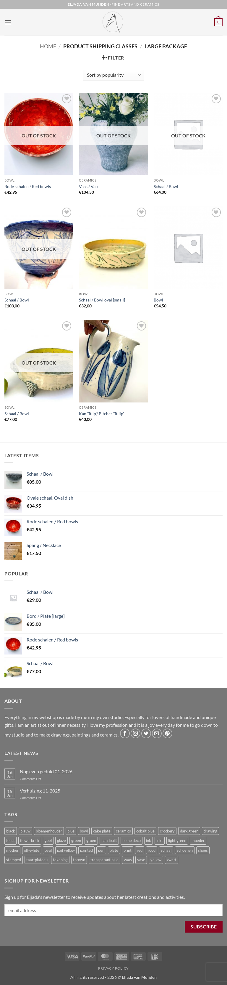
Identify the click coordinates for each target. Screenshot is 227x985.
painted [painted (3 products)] (86, 850)
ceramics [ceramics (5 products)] (123, 831)
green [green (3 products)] (76, 840)
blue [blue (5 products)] (70, 831)
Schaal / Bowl (166, 186)
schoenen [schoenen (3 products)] (185, 850)
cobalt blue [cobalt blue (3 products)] (145, 831)
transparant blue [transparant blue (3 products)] (104, 859)
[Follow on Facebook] (125, 733)
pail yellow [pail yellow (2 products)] (66, 850)
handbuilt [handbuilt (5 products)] (109, 840)
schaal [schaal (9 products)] (166, 850)
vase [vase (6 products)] (141, 859)
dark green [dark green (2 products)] (189, 831)
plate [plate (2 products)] (114, 850)
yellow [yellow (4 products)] (155, 859)
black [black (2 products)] (10, 831)
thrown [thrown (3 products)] (79, 859)
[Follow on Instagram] (135, 733)
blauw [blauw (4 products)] (25, 831)
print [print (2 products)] (128, 850)
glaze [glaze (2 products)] (61, 840)
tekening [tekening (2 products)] (60, 859)
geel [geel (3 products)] (48, 840)
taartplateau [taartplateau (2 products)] (37, 859)
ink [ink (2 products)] (148, 840)
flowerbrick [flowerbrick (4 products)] (29, 840)
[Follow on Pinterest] (167, 733)
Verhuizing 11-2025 (40, 790)
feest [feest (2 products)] (10, 840)
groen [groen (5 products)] (91, 840)
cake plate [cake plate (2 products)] (102, 831)
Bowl (158, 299)
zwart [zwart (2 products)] (171, 859)
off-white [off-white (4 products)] (31, 850)
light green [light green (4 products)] (177, 840)
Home (48, 46)
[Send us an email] (157, 733)
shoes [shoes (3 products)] (203, 850)
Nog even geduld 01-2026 (46, 771)
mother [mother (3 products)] (12, 850)
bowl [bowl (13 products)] (84, 831)
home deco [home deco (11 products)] (131, 840)
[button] (8, 22)
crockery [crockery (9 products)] (167, 831)
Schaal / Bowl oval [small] (102, 299)
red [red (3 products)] (139, 850)
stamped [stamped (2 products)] (13, 859)
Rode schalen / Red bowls (27, 186)
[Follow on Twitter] (146, 733)
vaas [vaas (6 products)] (128, 859)
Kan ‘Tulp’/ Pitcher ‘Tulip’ (101, 413)
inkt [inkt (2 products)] (159, 840)
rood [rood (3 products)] (151, 850)
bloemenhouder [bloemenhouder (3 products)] (49, 831)
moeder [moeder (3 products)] (198, 840)
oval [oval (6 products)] (48, 850)
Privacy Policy (113, 968)
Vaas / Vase (89, 186)
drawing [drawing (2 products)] (210, 831)
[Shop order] (113, 75)
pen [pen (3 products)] (101, 850)
